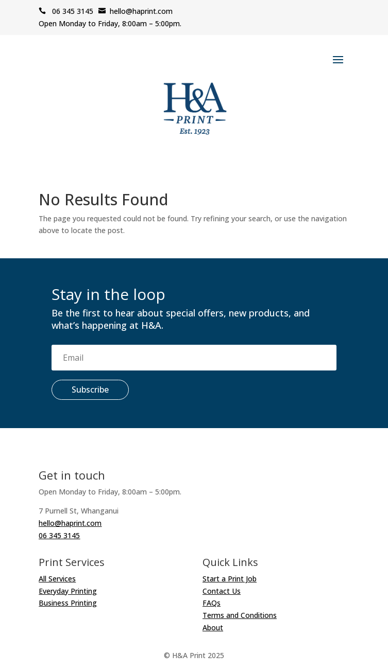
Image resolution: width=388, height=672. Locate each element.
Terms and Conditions (240, 615)
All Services (57, 578)
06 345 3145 (66, 11)
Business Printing (68, 603)
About (213, 627)
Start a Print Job (230, 578)
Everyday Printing (68, 591)
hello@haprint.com (135, 11)
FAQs (212, 603)
